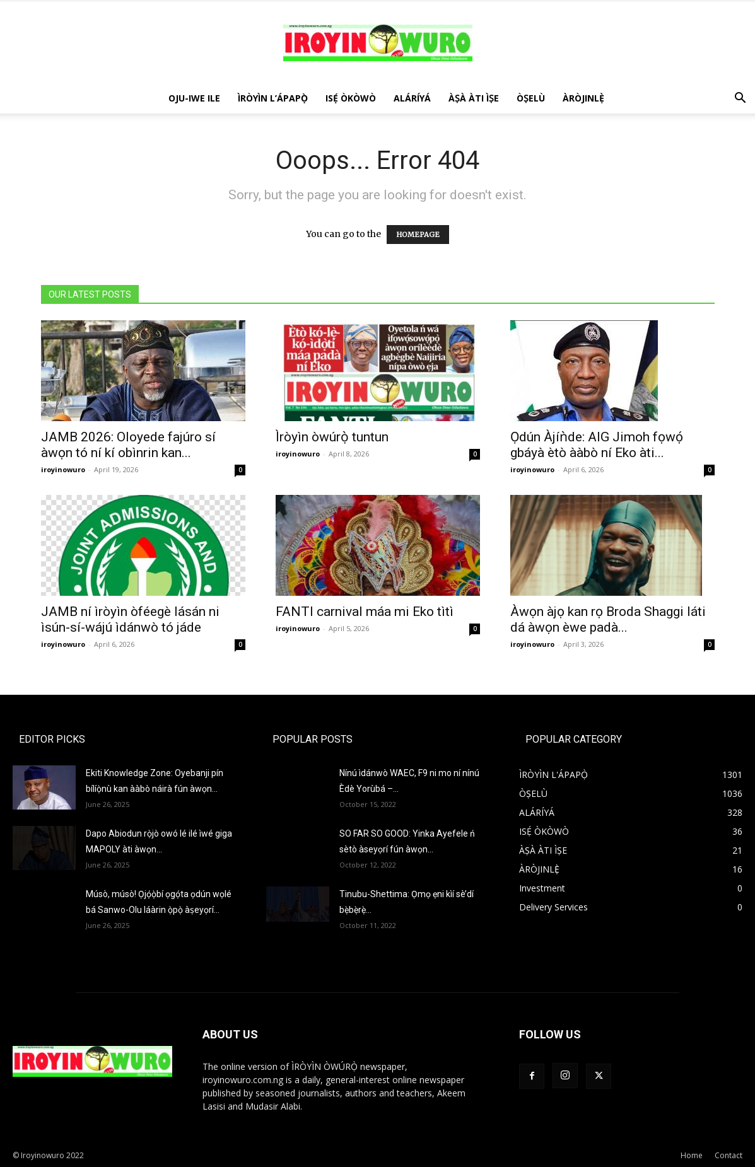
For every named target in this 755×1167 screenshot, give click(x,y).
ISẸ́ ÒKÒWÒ (350, 98)
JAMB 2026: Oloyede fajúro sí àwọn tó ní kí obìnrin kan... (128, 444)
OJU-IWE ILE (194, 98)
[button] (740, 99)
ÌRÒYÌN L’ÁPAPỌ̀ (273, 98)
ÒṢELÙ (531, 98)
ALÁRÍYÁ (412, 98)
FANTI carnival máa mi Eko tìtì (365, 611)
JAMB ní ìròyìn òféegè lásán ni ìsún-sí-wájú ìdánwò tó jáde (130, 619)
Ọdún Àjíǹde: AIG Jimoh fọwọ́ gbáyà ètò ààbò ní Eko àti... (596, 444)
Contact (728, 1155)
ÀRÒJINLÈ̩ (583, 98)
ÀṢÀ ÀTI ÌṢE (473, 98)
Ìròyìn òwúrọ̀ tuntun (332, 436)
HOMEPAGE (418, 234)
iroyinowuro (63, 469)
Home (692, 1155)
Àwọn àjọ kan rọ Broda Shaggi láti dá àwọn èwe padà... (608, 619)
